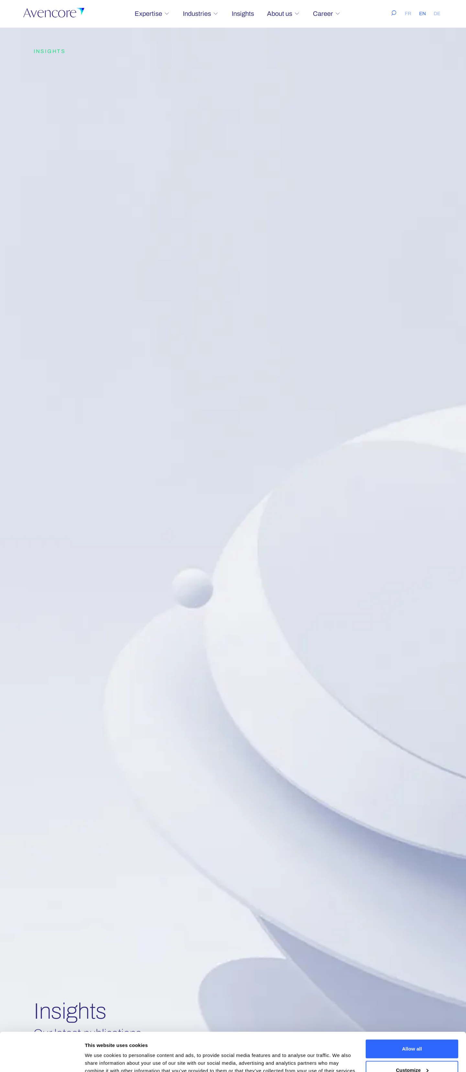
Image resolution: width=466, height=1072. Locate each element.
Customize (412, 1033)
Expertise (152, 13)
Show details (100, 1052)
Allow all (412, 1012)
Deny (412, 1054)
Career (327, 13)
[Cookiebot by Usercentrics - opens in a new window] (42, 1059)
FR (408, 13)
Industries (201, 13)
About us (283, 13)
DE (437, 13)
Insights (243, 13)
